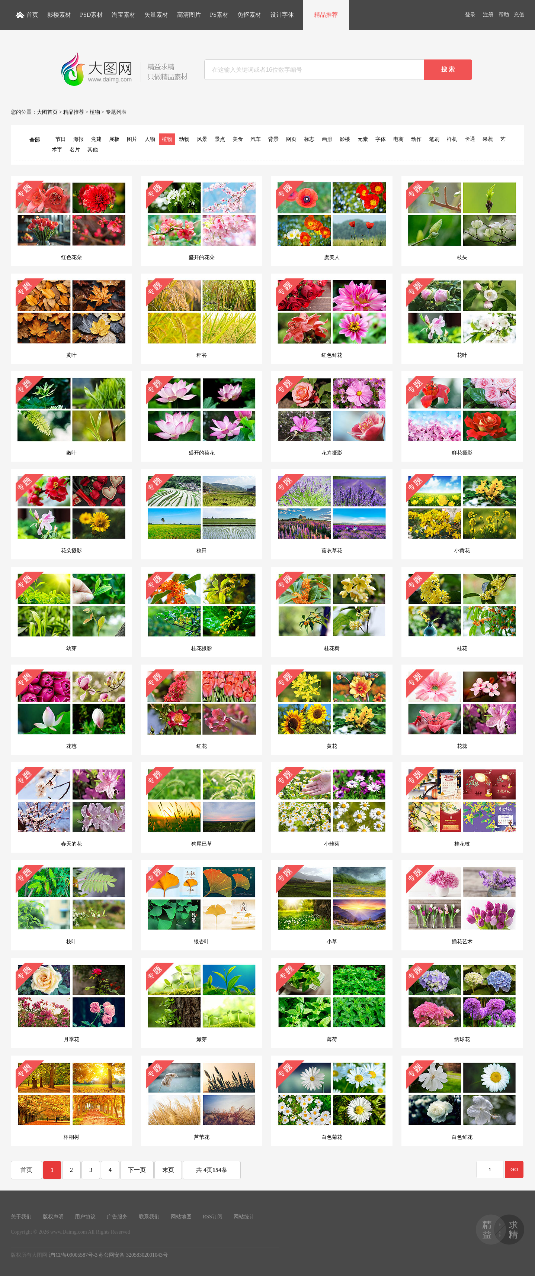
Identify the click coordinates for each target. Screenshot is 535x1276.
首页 (32, 15)
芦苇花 (201, 1100)
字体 (380, 139)
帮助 (504, 14)
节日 (60, 139)
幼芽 (71, 611)
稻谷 (201, 318)
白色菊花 (332, 1100)
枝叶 (71, 904)
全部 (34, 140)
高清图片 (189, 15)
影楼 (345, 139)
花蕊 (462, 709)
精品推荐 (326, 15)
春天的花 (71, 807)
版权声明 (53, 1217)
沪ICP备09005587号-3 (73, 1255)
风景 (202, 139)
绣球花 (462, 1002)
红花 (201, 709)
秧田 (201, 513)
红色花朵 (71, 220)
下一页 (137, 1170)
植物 (95, 112)
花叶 (462, 318)
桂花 (462, 611)
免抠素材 (249, 15)
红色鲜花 (332, 318)
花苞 (71, 709)
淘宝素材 (123, 15)
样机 (452, 139)
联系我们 (149, 1217)
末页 (168, 1170)
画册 (327, 139)
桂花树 (332, 611)
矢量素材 (156, 15)
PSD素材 (91, 15)
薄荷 (332, 1002)
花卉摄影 (332, 416)
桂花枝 (462, 807)
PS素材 (219, 15)
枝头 (462, 220)
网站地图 (181, 1217)
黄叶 (71, 318)
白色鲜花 (462, 1100)
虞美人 (332, 220)
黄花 (332, 709)
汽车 (255, 139)
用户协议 (85, 1217)
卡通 (470, 139)
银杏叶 (201, 904)
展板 (114, 139)
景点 (220, 139)
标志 (309, 139)
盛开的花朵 (201, 220)
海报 (78, 139)
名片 (75, 149)
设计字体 (282, 15)
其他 (92, 149)
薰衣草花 (332, 513)
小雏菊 (332, 807)
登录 (470, 14)
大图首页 (47, 112)
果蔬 (488, 139)
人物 (150, 139)
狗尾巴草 (201, 807)
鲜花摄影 (462, 416)
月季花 (71, 1002)
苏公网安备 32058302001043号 (133, 1255)
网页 (291, 139)
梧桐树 (71, 1100)
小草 (332, 904)
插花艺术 (462, 904)
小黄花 (462, 513)
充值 (519, 14)
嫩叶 (71, 416)
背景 (273, 139)
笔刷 (434, 139)
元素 (363, 139)
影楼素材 (59, 15)
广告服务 (117, 1217)
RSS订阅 (212, 1217)
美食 (238, 139)
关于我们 (21, 1217)
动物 (184, 139)
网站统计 (244, 1217)
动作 (416, 139)
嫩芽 (201, 1002)
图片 (132, 139)
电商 (398, 139)
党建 (96, 139)
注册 (488, 14)
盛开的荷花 (201, 416)
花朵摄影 (71, 513)
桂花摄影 (201, 611)
